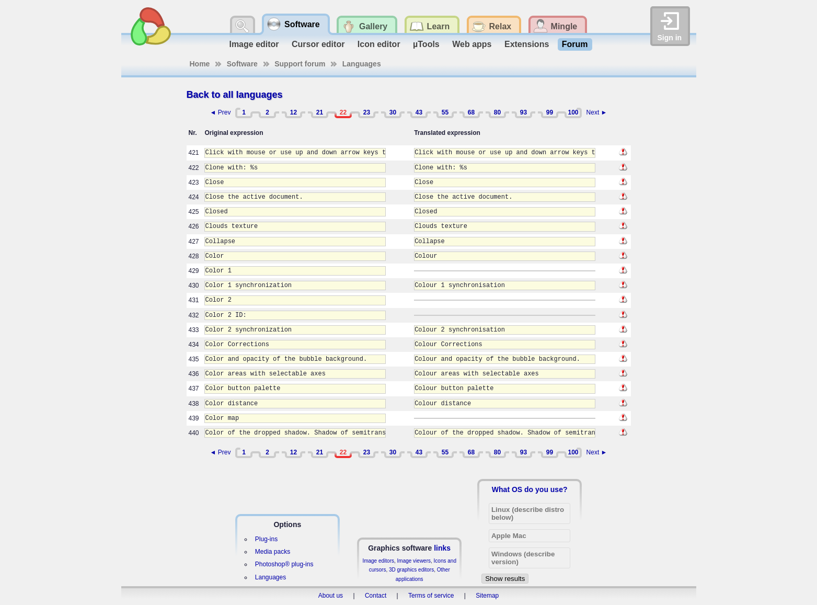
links (442, 548)
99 (549, 112)
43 (419, 112)
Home (200, 64)
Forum (575, 44)
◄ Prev (220, 112)
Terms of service (431, 595)
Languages (361, 64)
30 (392, 112)
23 (366, 112)
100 (573, 112)
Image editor (254, 44)
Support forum (299, 64)
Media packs (272, 551)
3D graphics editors (411, 570)
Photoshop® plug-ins (284, 564)
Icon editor (379, 44)
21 (319, 112)
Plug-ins (266, 539)
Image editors (378, 561)
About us (330, 595)
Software (242, 64)
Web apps (471, 44)
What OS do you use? (530, 489)
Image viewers (414, 561)
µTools (426, 44)
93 (523, 112)
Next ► (596, 112)
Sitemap (487, 595)
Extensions (526, 44)
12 (293, 112)
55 (445, 112)
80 (497, 112)
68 (471, 112)
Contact (375, 595)
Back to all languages (235, 94)
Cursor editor (318, 44)
